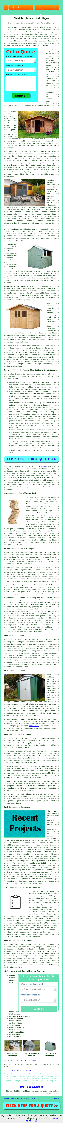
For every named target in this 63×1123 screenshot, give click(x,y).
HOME (32, 14)
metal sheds (34, 726)
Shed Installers (32, 1098)
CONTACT (49, 14)
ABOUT (43, 14)
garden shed (16, 288)
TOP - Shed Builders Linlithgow (17, 1070)
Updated (20, 1098)
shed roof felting (22, 766)
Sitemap (5, 1098)
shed (5, 116)
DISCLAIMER (56, 14)
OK (36, 1121)
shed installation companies (28, 437)
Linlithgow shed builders (41, 891)
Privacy (57, 1098)
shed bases (14, 664)
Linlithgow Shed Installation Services (25, 971)
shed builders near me (46, 863)
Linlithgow (42, 466)
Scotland (36, 936)
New (12, 1098)
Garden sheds (9, 291)
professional (13, 229)
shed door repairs (37, 896)
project (16, 273)
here (20, 967)
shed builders (35, 480)
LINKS (37, 14)
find (11, 944)
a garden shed (50, 27)
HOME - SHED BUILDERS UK (31, 1087)
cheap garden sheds (35, 934)
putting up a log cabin (17, 881)
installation (9, 160)
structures (36, 214)
